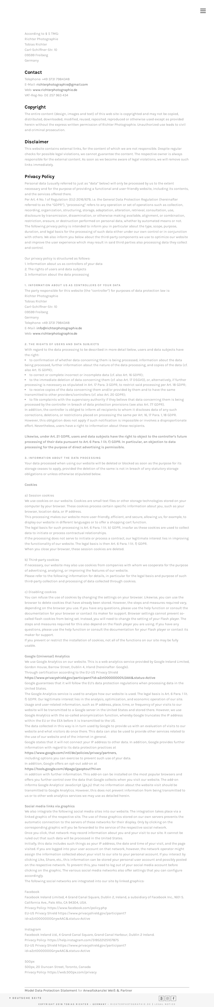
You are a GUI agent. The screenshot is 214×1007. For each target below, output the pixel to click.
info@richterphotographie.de (59, 328)
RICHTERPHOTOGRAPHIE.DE (130, 1004)
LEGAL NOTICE (165, 1004)
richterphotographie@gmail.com (62, 84)
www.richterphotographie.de (55, 90)
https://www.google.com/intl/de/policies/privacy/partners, (71, 753)
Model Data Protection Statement (51, 990)
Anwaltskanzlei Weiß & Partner (107, 990)
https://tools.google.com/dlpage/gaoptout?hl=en (63, 769)
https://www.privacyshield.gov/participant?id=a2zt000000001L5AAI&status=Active (90, 678)
